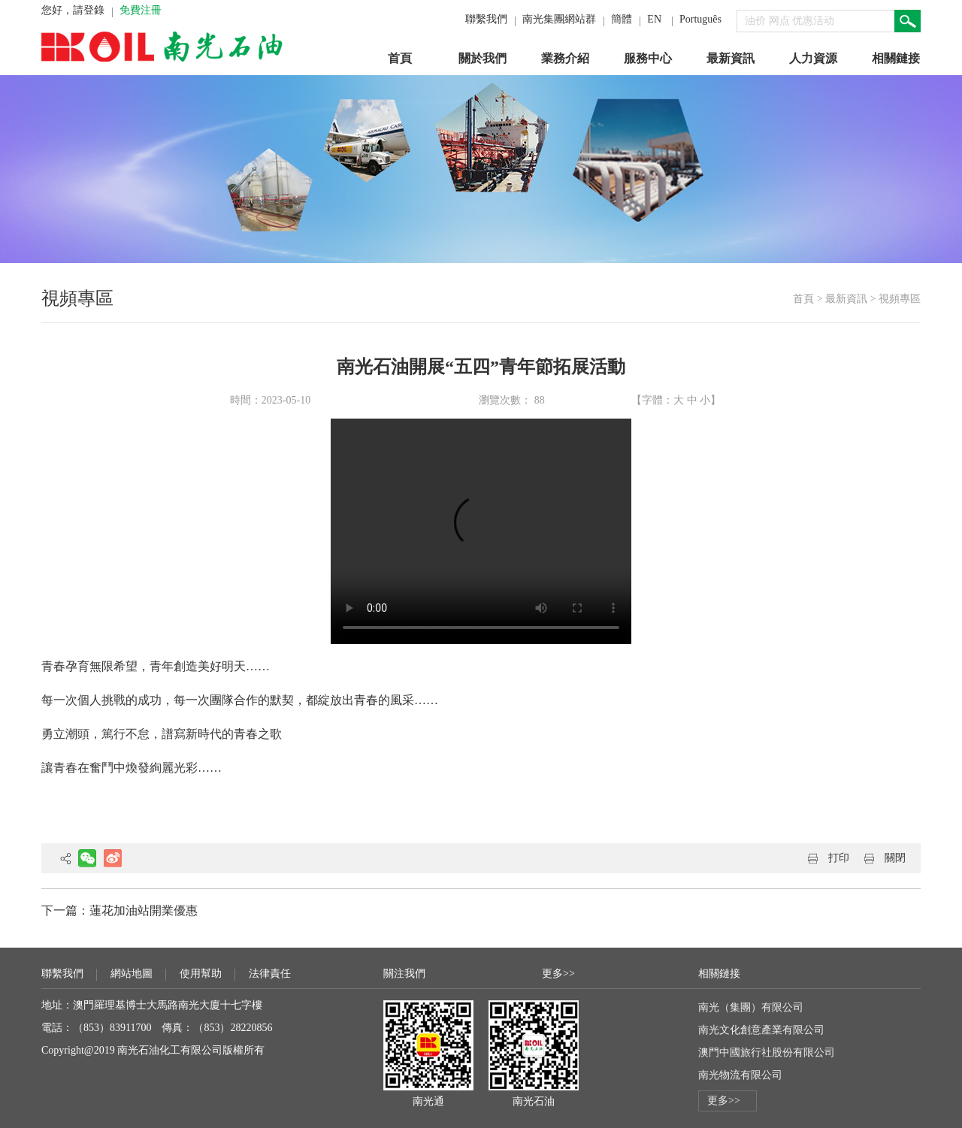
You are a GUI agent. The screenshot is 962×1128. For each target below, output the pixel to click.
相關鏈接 (896, 58)
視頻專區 (900, 298)
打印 (838, 857)
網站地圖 (131, 973)
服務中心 (648, 58)
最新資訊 (730, 58)
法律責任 (270, 973)
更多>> (558, 973)
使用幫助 (201, 973)
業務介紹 (565, 58)
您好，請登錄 (72, 10)
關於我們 (482, 58)
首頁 (400, 58)
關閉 (895, 857)
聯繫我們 (486, 19)
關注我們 (404, 973)
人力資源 (813, 58)
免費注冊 (140, 10)
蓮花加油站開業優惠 (143, 910)
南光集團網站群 (559, 19)
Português (700, 19)
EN (654, 19)
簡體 (621, 19)
